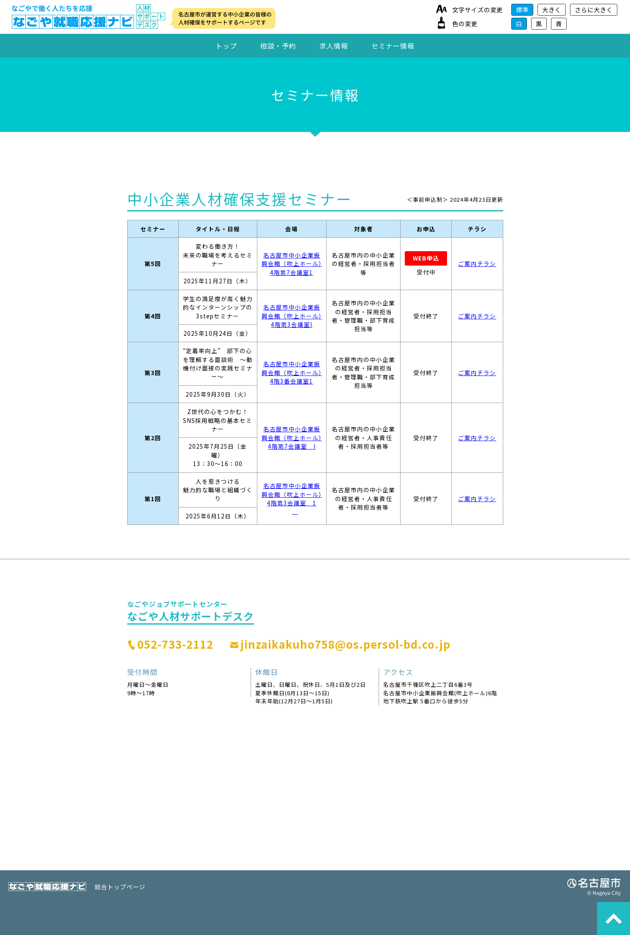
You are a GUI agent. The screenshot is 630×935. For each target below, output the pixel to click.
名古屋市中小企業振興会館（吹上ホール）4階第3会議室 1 (292, 498)
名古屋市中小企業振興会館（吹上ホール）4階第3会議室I (292, 316)
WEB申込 (426, 258)
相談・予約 (278, 46)
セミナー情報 (393, 46)
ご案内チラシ (477, 263)
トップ (226, 46)
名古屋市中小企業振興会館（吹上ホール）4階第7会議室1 (292, 264)
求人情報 (333, 46)
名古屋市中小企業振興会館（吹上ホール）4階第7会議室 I (292, 437)
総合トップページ (123, 886)
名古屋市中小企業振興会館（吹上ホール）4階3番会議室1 (292, 372)
